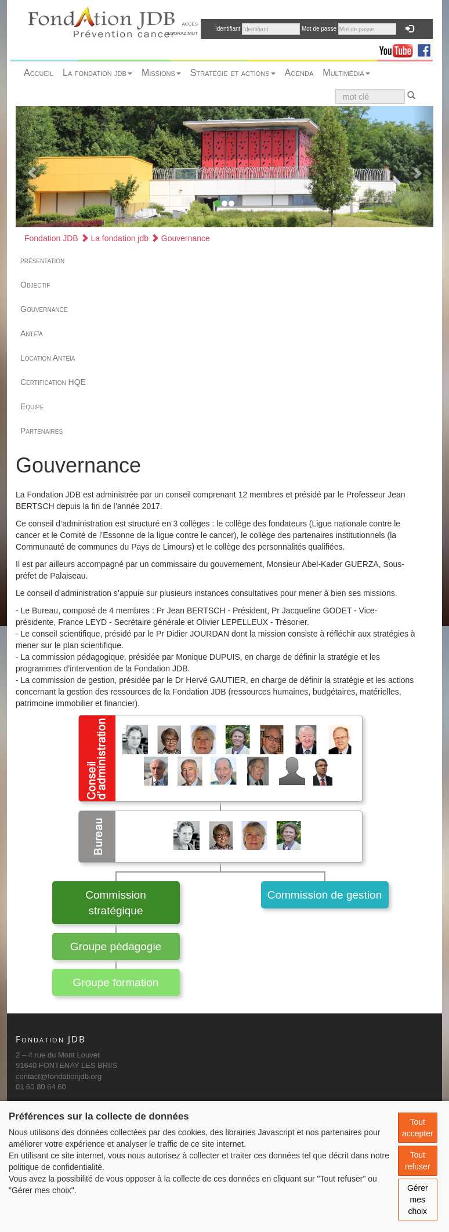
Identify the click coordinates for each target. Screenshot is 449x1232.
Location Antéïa (47, 357)
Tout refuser (417, 1160)
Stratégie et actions (233, 73)
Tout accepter (417, 1127)
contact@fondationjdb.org (59, 1076)
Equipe (32, 406)
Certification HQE (53, 382)
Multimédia (346, 73)
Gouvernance (180, 238)
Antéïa (31, 333)
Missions (161, 73)
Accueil (38, 73)
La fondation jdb (97, 73)
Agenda (299, 73)
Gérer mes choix (417, 1199)
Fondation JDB (51, 238)
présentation (42, 260)
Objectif (35, 284)
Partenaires (41, 430)
